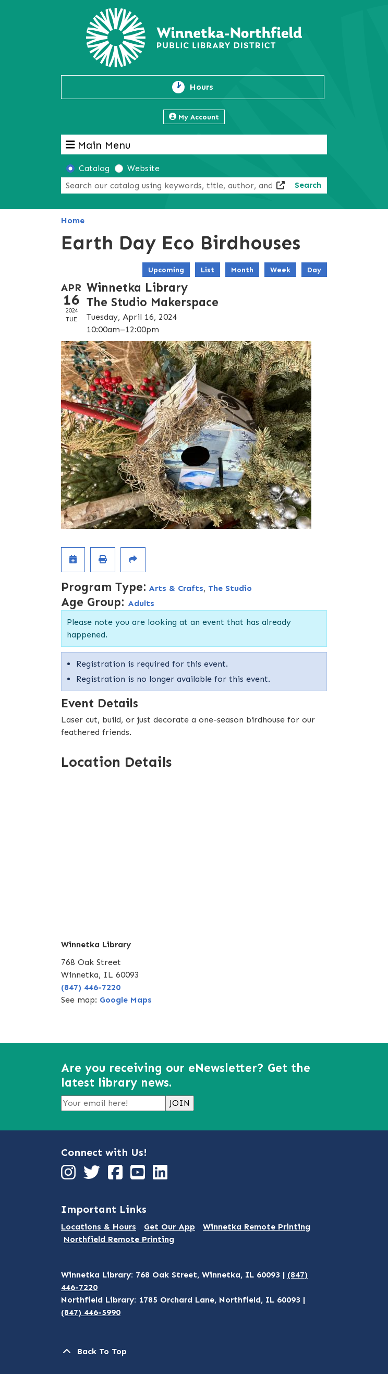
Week (280, 270)
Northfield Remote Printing (119, 1239)
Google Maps (126, 1000)
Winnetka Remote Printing (256, 1227)
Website (143, 168)
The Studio (230, 588)
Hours (207, 87)
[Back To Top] (194, 1351)
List (207, 270)
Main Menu (98, 144)
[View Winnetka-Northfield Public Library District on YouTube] (139, 1175)
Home (72, 220)
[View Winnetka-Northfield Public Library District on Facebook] (116, 1175)
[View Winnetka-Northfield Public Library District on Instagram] (69, 1175)
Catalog (94, 168)
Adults (141, 603)
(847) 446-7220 (90, 987)
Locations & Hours (98, 1227)
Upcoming (166, 270)
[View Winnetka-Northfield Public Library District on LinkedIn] (161, 1175)
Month (242, 270)
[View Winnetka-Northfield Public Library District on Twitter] (93, 1175)
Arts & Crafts (176, 588)
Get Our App (169, 1227)
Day (314, 270)
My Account (194, 117)
